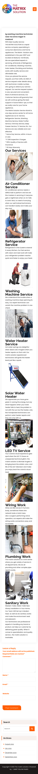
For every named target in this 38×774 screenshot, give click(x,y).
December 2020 (11, 753)
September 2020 (11, 757)
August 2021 (9, 744)
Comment (7, 656)
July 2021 (8, 748)
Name (5, 675)
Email (5, 684)
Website (6, 694)
